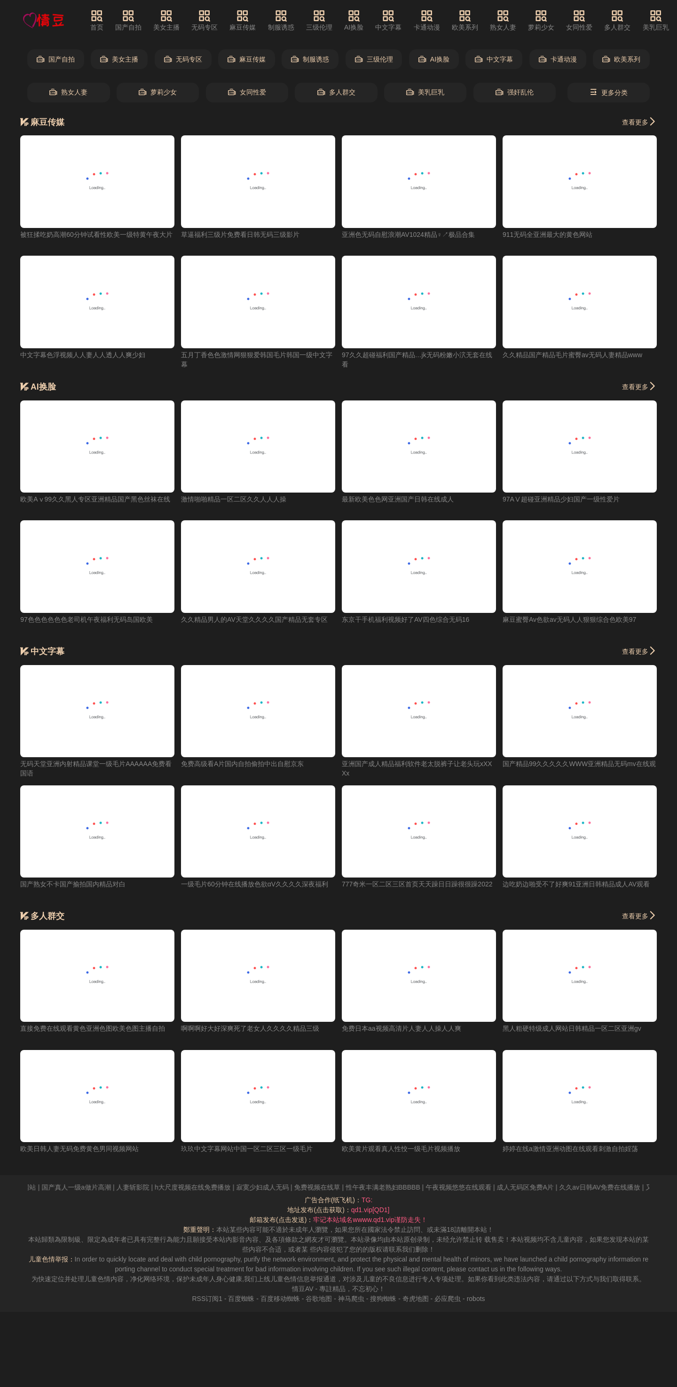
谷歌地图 (319, 1298)
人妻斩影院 (144, 1187)
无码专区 (204, 20)
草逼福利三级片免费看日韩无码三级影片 (240, 234)
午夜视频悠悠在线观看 (470, 1187)
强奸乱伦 (515, 92)
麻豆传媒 (242, 20)
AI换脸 (353, 20)
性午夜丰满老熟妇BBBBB (394, 1187)
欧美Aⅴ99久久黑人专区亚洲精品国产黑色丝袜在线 (95, 499)
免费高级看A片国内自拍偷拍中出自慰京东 (242, 764)
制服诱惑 (281, 20)
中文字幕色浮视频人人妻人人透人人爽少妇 (82, 355)
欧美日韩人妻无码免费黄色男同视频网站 (79, 1148)
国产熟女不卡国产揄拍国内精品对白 (73, 884)
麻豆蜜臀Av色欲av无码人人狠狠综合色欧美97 (569, 619)
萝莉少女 (541, 20)
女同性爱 (579, 20)
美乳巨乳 (656, 20)
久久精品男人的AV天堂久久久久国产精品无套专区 (254, 619)
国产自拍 (128, 20)
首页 (96, 20)
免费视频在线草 (329, 1187)
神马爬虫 (351, 1298)
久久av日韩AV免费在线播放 (611, 1187)
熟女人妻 (503, 20)
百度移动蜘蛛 (280, 1298)
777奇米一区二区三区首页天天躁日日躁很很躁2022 (417, 884)
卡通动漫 (427, 20)
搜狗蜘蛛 (383, 1298)
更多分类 (609, 92)
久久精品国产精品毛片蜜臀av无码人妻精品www (572, 355)
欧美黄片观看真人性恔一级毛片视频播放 (401, 1148)
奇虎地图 (415, 1298)
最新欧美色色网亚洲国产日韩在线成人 (398, 499)
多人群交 (617, 20)
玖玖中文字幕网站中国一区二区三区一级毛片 (247, 1148)
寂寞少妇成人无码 (274, 1187)
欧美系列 (465, 20)
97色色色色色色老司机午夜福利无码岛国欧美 (86, 619)
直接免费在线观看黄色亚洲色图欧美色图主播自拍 (92, 1028)
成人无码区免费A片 (536, 1187)
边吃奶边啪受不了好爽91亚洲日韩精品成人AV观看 (576, 884)
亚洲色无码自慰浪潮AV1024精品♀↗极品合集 (408, 234)
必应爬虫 (447, 1298)
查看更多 (639, 122)
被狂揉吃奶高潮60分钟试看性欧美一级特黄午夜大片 (96, 234)
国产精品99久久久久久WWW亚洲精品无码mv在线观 (579, 764)
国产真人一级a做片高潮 (88, 1187)
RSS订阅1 (207, 1298)
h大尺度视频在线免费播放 (204, 1187)
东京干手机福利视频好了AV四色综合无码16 (405, 619)
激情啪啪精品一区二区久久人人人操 (233, 499)
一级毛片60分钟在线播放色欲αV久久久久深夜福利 (254, 884)
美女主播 (166, 20)
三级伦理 (319, 20)
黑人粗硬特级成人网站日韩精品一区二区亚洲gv (572, 1028)
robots (476, 1298)
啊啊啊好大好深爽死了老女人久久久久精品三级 (250, 1028)
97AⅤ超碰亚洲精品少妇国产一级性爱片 (561, 499)
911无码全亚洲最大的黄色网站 (547, 234)
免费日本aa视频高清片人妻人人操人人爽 (401, 1028)
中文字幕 (388, 20)
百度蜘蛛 (241, 1298)
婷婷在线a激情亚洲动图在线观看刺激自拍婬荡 (570, 1148)
